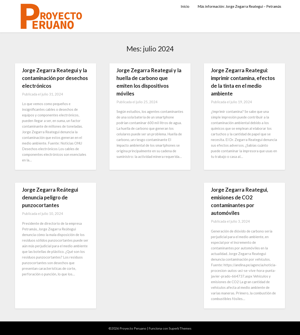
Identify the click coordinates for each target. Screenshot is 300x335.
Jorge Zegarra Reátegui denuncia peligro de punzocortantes (50, 197)
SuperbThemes (180, 328)
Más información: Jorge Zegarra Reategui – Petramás (239, 6)
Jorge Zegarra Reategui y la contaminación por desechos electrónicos (55, 78)
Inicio (185, 6)
